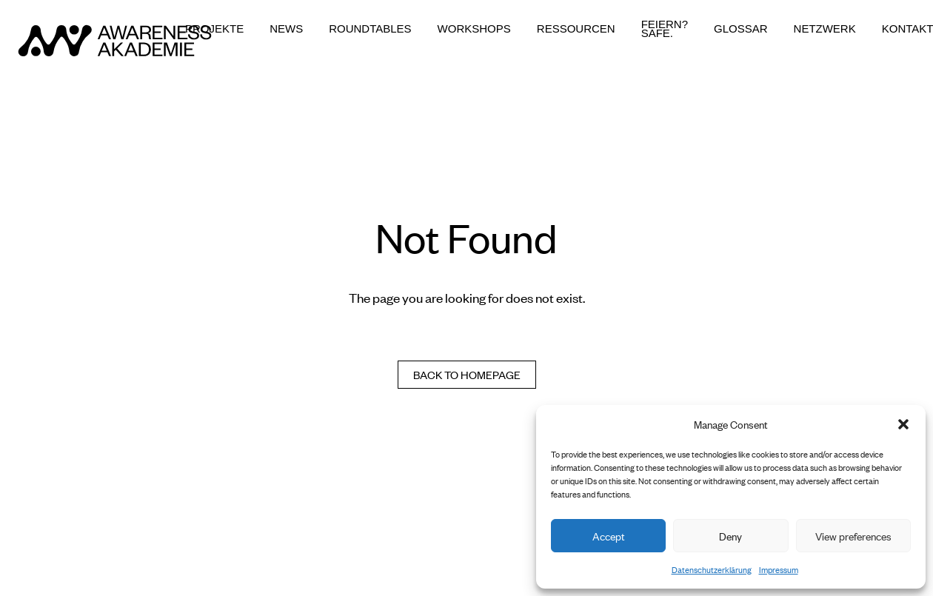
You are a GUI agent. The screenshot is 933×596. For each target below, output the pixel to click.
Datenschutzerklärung (712, 569)
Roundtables (370, 28)
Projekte (214, 28)
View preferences (853, 535)
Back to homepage (467, 374)
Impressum (778, 569)
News (286, 28)
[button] (903, 424)
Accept (608, 535)
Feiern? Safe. (664, 29)
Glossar (741, 28)
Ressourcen (576, 28)
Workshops (474, 28)
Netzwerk (825, 28)
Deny (730, 535)
